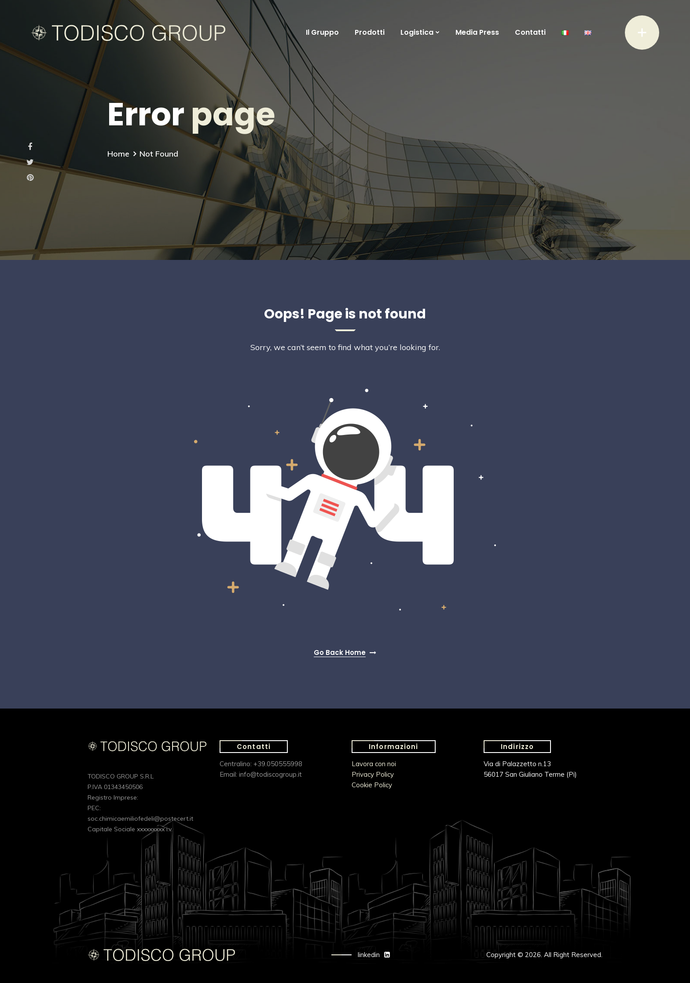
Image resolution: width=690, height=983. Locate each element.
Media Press (477, 32)
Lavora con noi (374, 764)
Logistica (416, 32)
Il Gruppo (322, 32)
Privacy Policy (373, 774)
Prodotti (370, 32)
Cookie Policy (372, 785)
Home (118, 154)
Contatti (530, 32)
